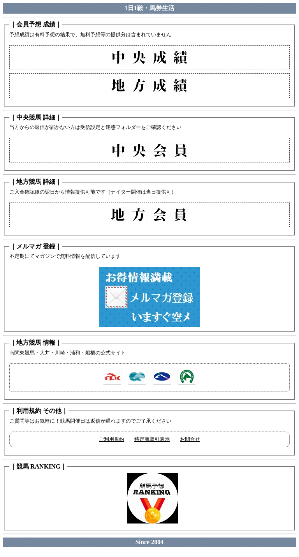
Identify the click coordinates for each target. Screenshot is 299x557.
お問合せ (190, 439)
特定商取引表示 (152, 439)
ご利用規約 (111, 439)
